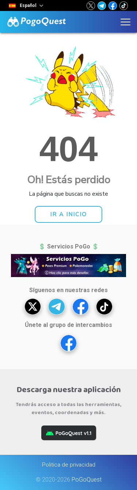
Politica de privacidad (68, 464)
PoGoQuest (87, 479)
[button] (90, 5)
